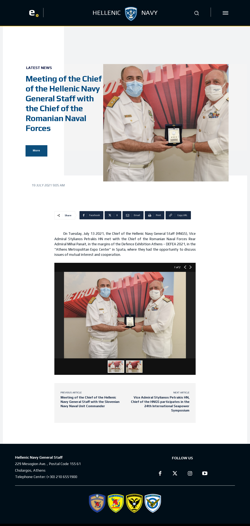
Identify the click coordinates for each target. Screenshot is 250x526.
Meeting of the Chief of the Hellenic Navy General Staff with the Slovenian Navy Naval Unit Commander (90, 401)
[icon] (225, 13)
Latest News (39, 68)
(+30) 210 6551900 (62, 477)
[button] (196, 13)
